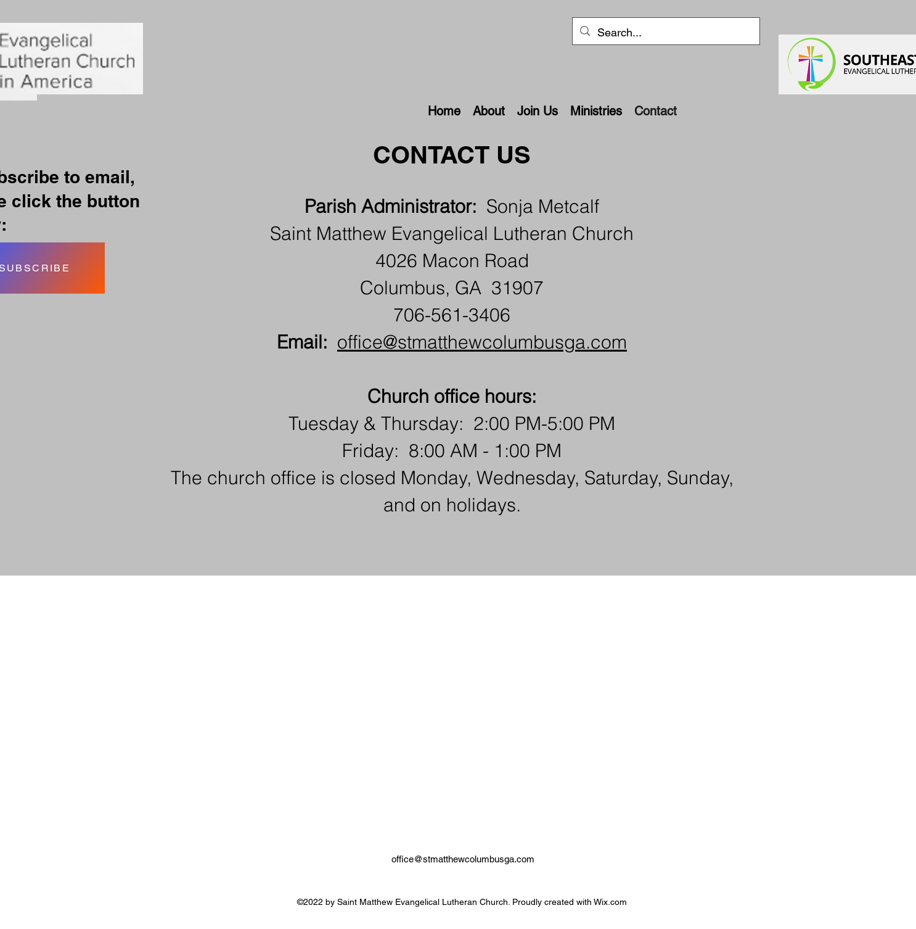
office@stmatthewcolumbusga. (464, 342)
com (609, 342)
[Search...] (665, 32)
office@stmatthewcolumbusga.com (462, 859)
